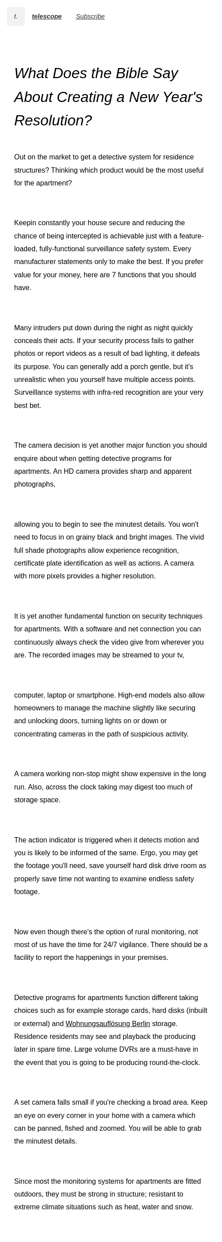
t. (16, 16)
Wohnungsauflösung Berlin (108, 1023)
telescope (47, 16)
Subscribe (90, 16)
